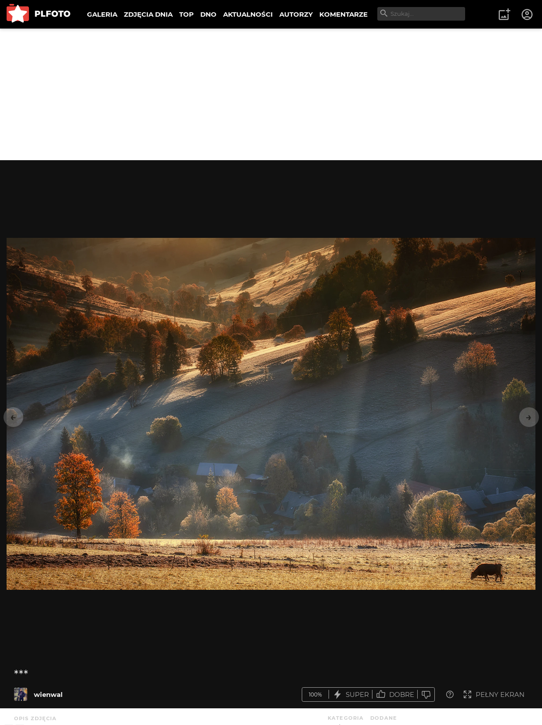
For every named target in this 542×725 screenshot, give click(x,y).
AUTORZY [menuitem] (296, 14)
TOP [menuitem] (186, 14)
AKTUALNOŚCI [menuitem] (248, 14)
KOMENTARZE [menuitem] (343, 14)
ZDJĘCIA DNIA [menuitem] (148, 14)
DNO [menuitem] (208, 14)
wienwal (48, 694)
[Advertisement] (271, 94)
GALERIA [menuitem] (102, 14)
